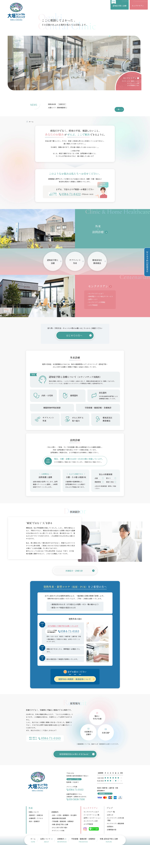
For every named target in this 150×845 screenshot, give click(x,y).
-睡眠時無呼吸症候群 (58, 818)
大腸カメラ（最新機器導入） (58, 107)
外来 (31, 807)
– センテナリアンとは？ (95, 293)
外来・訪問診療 (98, 229)
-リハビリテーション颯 (91, 815)
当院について (34, 812)
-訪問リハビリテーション (92, 818)
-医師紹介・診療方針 (36, 815)
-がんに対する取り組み (59, 827)
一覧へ (119, 109)
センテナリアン (138, 5)
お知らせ (62, 104)
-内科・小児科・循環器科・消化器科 (64, 815)
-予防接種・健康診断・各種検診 (62, 821)
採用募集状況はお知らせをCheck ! (74, 754)
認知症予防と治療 (119, 5)
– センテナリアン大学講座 (96, 302)
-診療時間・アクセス (36, 818)
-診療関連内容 (111, 829)
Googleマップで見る (73, 779)
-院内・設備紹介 (34, 821)
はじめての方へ (74, 335)
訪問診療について (104, 793)
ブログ (109, 807)
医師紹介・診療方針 (74, 570)
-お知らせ (109, 815)
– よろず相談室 (92, 305)
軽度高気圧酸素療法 (97, 261)
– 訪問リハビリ (92, 299)
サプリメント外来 (75, 261)
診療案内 (54, 812)
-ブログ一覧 (110, 812)
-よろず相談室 (88, 824)
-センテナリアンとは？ (91, 812)
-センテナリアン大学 (90, 821)
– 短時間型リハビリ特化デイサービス (100, 296)
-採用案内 (109, 826)
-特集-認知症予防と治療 (59, 824)
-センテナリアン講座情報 (115, 823)
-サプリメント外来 (57, 830)
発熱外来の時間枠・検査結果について (74, 679)
